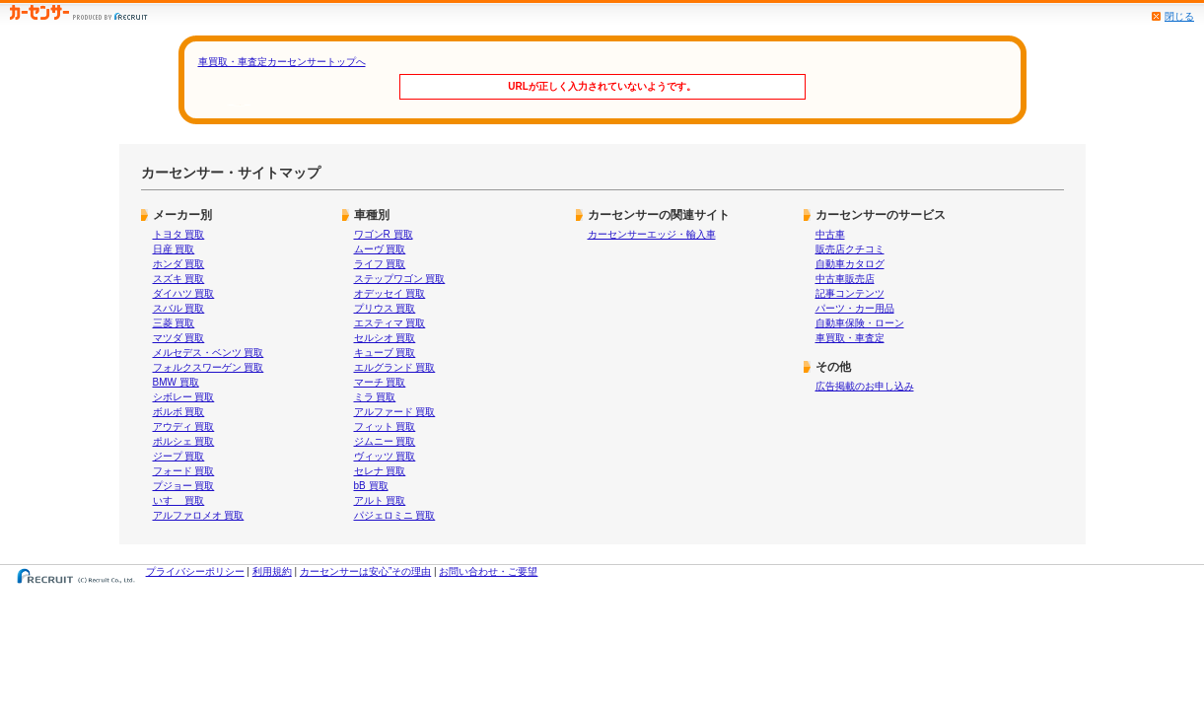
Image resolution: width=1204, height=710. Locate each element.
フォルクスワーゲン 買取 (208, 367)
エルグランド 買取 (395, 367)
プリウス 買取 (385, 308)
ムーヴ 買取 (380, 249)
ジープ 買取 (179, 456)
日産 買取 (174, 249)
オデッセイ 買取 (390, 293)
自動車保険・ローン (859, 323)
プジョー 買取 (184, 485)
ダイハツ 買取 (184, 293)
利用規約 (272, 571)
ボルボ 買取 (179, 411)
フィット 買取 (385, 426)
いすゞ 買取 (179, 500)
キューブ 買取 (385, 352)
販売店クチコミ (850, 249)
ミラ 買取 (375, 396)
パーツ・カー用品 (854, 308)
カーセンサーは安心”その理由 (365, 571)
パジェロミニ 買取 (395, 515)
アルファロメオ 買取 (199, 515)
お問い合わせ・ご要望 (488, 571)
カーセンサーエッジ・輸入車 (652, 234)
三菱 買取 (174, 323)
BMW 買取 (176, 382)
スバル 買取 (179, 308)
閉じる (1179, 16)
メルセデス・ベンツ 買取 (208, 352)
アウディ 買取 (184, 426)
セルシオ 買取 (385, 337)
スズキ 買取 (179, 278)
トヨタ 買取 (179, 234)
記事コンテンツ (850, 293)
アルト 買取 (380, 500)
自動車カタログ (850, 263)
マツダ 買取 (179, 337)
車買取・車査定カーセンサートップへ (282, 61)
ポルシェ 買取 (184, 441)
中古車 (830, 234)
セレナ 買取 (380, 470)
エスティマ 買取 (390, 323)
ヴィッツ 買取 (385, 456)
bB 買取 (371, 485)
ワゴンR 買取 (383, 234)
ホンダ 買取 (179, 263)
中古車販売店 (845, 278)
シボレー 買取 (184, 396)
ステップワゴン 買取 (400, 278)
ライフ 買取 (380, 263)
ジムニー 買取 (385, 441)
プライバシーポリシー (195, 571)
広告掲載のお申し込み (864, 386)
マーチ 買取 (380, 382)
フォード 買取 (184, 470)
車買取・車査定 (850, 337)
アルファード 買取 (395, 411)
